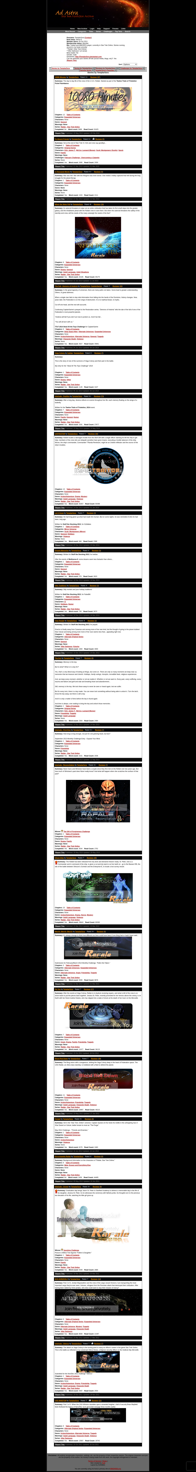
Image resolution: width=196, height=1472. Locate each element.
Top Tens (118, 31)
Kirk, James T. (69, 150)
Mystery (84, 496)
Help (99, 29)
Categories (82, 31)
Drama (63, 270)
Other (69, 380)
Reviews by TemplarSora (105, 68)
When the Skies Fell (62, 204)
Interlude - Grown (61, 1187)
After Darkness (66, 647)
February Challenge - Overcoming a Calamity (82, 158)
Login (92, 29)
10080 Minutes (60, 77)
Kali (103, 1463)
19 (102, 204)
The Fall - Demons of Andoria (66, 286)
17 (92, 989)
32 (121, 286)
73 (102, 396)
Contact (88, 38)
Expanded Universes (72, 117)
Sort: (120, 64)
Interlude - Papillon (62, 396)
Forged (57, 1119)
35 (97, 434)
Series (98, 31)
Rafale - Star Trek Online (70, 127)
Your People (59, 621)
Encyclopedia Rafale (63, 1156)
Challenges (108, 31)
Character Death (69, 339)
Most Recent (70, 31)
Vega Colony (60, 353)
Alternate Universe (82, 336)
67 (99, 77)
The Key (58, 658)
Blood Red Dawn (61, 1059)
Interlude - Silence (62, 1344)
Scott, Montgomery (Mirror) (74, 532)
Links (123, 29)
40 (95, 858)
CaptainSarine (96, 286)
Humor (76, 417)
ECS (61, 1279)
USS (60, 1401)
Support (106, 29)
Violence (80, 339)
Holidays (71, 534)
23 (100, 1401)
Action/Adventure (67, 336)
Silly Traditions (60, 586)
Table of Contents (73, 115)
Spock (120, 150)
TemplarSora (73, 77)
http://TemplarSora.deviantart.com (88, 57)
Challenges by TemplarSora (131, 68)
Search (127, 31)
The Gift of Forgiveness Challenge (76, 832)
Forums (115, 29)
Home (72, 29)
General (64, 122)
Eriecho (76, 647)
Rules (104, 1461)
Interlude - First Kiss (63, 730)
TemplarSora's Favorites (104, 70)
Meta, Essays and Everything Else (77, 1165)
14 (99, 1279)
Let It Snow (59, 513)
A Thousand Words (62, 172)
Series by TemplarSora (83, 68)
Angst (78, 973)
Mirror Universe (70, 529)
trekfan (70, 353)
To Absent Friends (62, 139)
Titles (91, 31)
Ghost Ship (59, 858)
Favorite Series (85, 70)
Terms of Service (94, 1461)
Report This (71, 60)
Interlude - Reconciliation (64, 765)
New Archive (82, 29)
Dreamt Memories (62, 551)
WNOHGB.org (115, 1469)
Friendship (65, 713)
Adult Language (69, 272)
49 (99, 1059)
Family (63, 153)
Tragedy (100, 336)
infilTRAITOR (60, 434)
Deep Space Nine (70, 332)
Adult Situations (82, 272)
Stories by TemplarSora (61, 68)
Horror (83, 915)
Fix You (58, 989)
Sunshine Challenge (71, 1250)
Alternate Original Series (73, 637)
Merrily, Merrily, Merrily (64, 932)
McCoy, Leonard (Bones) (85, 150)
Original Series (70, 148)
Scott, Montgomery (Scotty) (107, 150)
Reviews (93, 77)
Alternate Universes (86, 332)
